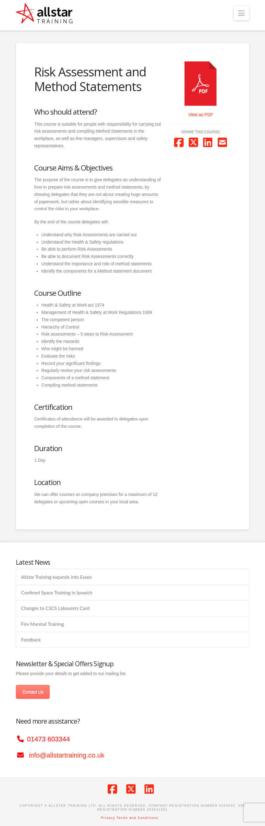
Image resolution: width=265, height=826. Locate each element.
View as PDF (200, 114)
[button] (241, 13)
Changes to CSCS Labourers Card (55, 608)
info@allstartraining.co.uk (66, 755)
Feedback (31, 639)
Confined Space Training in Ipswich (56, 592)
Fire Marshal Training (42, 624)
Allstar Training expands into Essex (56, 577)
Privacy (108, 818)
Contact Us (32, 691)
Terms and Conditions (137, 818)
